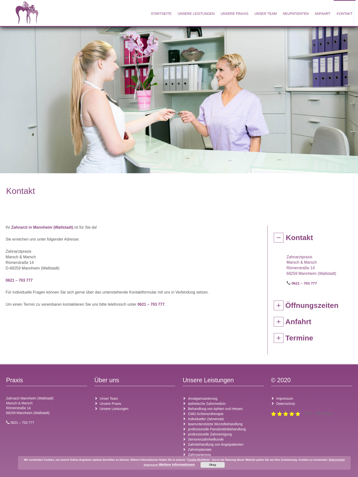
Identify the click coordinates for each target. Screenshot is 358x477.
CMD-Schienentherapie (206, 414)
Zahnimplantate (200, 449)
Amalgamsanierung (202, 398)
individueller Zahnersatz (206, 419)
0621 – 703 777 (19, 280)
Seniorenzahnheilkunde (206, 439)
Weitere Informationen (177, 465)
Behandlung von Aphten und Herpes (215, 409)
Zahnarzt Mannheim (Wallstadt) (30, 398)
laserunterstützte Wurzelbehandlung (215, 424)
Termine (299, 338)
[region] (179, 98)
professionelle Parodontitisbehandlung (217, 429)
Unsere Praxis (234, 14)
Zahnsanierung (199, 455)
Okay (212, 465)
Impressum (284, 398)
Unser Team (265, 14)
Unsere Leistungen (196, 14)
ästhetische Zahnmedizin (207, 404)
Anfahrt (322, 14)
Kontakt (344, 14)
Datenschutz (285, 404)
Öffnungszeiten (312, 305)
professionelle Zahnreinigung (210, 434)
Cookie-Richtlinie (198, 459)
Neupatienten (296, 14)
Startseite (161, 14)
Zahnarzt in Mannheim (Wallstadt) (42, 227)
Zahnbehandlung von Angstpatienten (216, 444)
